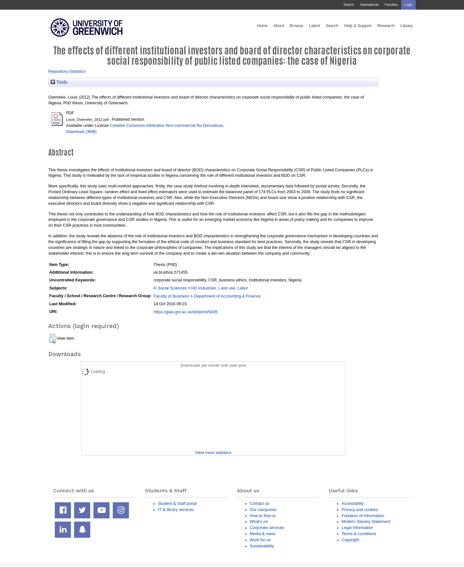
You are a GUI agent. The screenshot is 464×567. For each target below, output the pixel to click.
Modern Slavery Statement (366, 521)
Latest (314, 26)
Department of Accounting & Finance (227, 296)
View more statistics (213, 452)
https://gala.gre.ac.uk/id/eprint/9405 (185, 311)
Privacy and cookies (360, 509)
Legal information (357, 527)
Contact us (259, 503)
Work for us (260, 539)
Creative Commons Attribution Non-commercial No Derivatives (166, 125)
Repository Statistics (67, 71)
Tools (59, 82)
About (278, 26)
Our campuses (263, 509)
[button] (52, 339)
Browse (296, 26)
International (369, 4)
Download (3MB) (81, 131)
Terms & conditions (359, 533)
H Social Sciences (170, 288)
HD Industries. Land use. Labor (219, 288)
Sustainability (262, 545)
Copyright (350, 539)
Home (262, 26)
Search (348, 4)
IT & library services (176, 509)
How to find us (263, 515)
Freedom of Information (363, 515)
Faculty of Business (171, 296)
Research (386, 26)
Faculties (391, 4)
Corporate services (267, 527)
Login (408, 4)
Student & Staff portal (177, 503)
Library (407, 26)
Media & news (263, 533)
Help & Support (358, 26)
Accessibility (353, 503)
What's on (259, 521)
